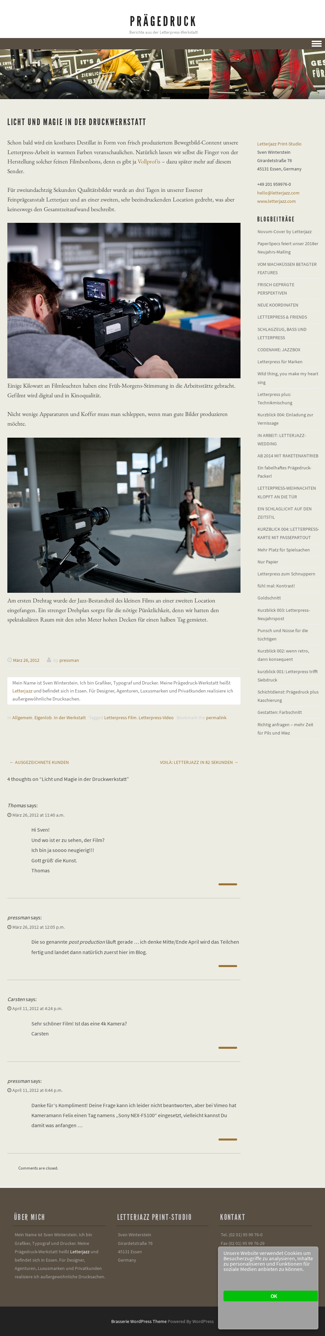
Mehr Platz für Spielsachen (284, 550)
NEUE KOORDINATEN (278, 305)
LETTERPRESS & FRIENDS (282, 317)
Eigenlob (43, 718)
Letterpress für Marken (280, 362)
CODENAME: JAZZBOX (279, 350)
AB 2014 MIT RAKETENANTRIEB (288, 456)
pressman (69, 660)
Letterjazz (22, 691)
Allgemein (22, 718)
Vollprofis (149, 161)
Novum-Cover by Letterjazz (285, 232)
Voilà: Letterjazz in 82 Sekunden (199, 762)
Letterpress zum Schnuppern (286, 574)
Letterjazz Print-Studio (279, 144)
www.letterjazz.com (276, 201)
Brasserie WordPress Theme (139, 1321)
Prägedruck (163, 21)
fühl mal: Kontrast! (276, 586)
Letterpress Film (120, 718)
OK (274, 1296)
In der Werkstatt (70, 718)
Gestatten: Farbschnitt (280, 712)
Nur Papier (268, 562)
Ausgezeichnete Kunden (39, 762)
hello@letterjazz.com (278, 193)
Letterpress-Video (156, 718)
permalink (216, 718)
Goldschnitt (269, 598)
